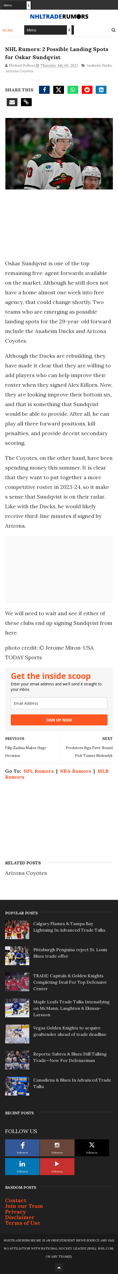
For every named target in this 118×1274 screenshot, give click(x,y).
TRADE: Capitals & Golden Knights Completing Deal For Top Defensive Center (70, 982)
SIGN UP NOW (59, 719)
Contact (15, 1200)
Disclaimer (20, 1217)
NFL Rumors (38, 771)
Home (7, 30)
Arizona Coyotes (19, 71)
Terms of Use (22, 1222)
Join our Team (24, 1206)
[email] (59, 703)
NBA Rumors (75, 771)
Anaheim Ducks (99, 65)
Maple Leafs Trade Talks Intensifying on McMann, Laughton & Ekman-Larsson (71, 1008)
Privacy (15, 1211)
